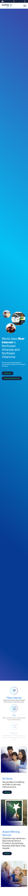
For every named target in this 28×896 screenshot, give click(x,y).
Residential (7, 373)
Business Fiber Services (12, 378)
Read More (6, 853)
